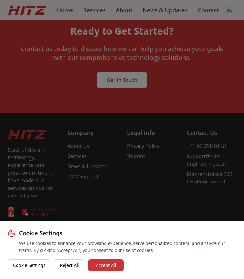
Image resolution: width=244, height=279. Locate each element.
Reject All (69, 265)
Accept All (106, 265)
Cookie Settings (29, 265)
